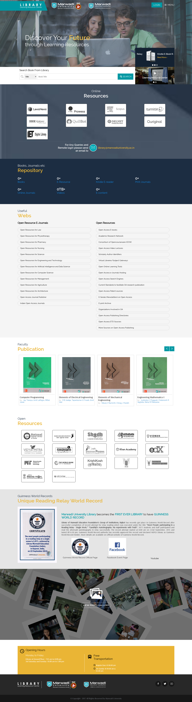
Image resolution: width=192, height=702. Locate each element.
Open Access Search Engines (111, 279)
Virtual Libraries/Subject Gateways (113, 260)
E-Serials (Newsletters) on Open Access (115, 297)
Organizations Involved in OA (111, 309)
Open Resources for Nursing (32, 248)
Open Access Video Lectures (111, 248)
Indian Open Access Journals (32, 303)
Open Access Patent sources (111, 291)
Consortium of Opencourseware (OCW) (115, 242)
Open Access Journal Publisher (33, 297)
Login (156, 5)
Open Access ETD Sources (110, 322)
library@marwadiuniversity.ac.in (116, 147)
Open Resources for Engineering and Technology (41, 260)
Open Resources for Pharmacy (33, 242)
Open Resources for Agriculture (33, 285)
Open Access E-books (108, 230)
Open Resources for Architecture (34, 291)
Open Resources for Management (34, 279)
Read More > (154, 60)
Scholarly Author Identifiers (110, 254)
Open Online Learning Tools (110, 266)
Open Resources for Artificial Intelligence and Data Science (45, 266)
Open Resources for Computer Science (36, 273)
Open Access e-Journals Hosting (112, 273)
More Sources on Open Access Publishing (116, 328)
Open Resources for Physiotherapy (35, 236)
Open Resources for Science (32, 254)
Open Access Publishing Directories (113, 315)
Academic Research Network (111, 236)
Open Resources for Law (30, 230)
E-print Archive (105, 303)
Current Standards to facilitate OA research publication (121, 285)
